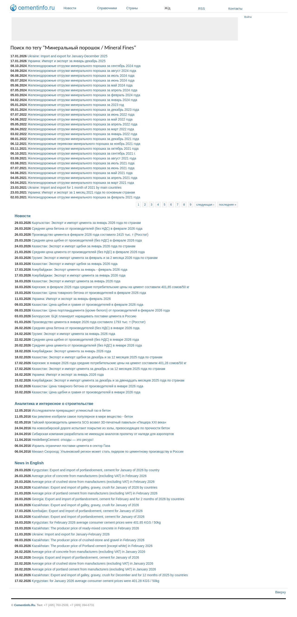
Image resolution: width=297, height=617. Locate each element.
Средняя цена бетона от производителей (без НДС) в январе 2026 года (85, 328)
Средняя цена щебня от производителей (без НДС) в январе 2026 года (85, 339)
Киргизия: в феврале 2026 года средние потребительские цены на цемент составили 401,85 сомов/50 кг (110, 287)
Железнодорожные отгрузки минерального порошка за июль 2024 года (81, 75)
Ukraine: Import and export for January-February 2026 (71, 534)
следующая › (205, 204)
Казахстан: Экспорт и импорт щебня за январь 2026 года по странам (83, 246)
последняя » (227, 204)
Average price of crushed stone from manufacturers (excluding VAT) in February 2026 (93, 481)
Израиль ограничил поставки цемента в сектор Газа (71, 446)
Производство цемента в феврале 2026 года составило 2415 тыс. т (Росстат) (90, 234)
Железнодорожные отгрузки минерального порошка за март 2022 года (81, 129)
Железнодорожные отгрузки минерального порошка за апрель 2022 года (82, 124)
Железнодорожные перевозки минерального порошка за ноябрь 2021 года (84, 144)
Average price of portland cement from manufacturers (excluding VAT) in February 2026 (94, 493)
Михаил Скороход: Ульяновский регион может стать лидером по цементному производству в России (108, 451)
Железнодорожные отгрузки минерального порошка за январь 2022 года (82, 134)
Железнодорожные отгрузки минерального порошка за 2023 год (76, 105)
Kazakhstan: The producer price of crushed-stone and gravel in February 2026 (88, 540)
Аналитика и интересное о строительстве (54, 403)
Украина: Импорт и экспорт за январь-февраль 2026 (71, 299)
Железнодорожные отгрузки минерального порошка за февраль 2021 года (84, 197)
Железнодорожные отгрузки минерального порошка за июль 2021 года (81, 163)
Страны (144, 8)
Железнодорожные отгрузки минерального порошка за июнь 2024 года (81, 80)
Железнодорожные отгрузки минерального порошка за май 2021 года (80, 173)
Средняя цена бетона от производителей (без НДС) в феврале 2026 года (87, 228)
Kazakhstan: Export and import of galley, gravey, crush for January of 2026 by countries (94, 487)
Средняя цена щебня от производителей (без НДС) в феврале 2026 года (87, 240)
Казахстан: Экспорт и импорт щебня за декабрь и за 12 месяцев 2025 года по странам (97, 357)
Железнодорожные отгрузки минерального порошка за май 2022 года (80, 119)
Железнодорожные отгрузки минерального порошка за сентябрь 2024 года (84, 66)
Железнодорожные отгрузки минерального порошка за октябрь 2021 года (83, 148)
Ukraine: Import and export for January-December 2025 (67, 56)
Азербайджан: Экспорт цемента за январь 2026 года (71, 351)
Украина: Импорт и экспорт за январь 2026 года (68, 374)
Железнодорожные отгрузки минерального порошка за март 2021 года (81, 182)
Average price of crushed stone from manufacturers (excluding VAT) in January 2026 (92, 563)
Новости (79, 8)
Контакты (235, 8)
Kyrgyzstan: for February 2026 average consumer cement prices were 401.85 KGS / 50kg (96, 522)
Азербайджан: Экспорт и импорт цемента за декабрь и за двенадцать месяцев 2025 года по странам (108, 380)
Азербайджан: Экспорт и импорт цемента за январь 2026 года (79, 275)
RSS (201, 8)
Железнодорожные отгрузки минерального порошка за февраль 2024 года (84, 95)
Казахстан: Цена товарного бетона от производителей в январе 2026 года (87, 386)
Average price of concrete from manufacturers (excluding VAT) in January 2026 (88, 551)
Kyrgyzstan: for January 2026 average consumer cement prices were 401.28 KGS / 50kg (95, 581)
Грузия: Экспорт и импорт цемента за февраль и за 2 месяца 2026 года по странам (95, 258)
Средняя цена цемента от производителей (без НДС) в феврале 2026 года (88, 252)
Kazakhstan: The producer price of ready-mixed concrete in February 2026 (85, 528)
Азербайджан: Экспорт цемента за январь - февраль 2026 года (79, 269)
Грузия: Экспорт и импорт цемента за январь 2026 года (73, 334)
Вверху (280, 592)
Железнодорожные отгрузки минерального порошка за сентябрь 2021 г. (82, 153)
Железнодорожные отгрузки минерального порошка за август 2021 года (82, 158)
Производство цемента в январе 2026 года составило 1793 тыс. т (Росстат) (88, 322)
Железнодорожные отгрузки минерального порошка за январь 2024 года (82, 100)
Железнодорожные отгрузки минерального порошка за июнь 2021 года (81, 168)
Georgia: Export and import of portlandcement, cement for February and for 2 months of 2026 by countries (108, 499)
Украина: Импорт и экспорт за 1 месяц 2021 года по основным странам (81, 192)
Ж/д (167, 8)
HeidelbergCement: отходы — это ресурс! (63, 440)
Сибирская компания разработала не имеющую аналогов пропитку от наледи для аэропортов (103, 434)
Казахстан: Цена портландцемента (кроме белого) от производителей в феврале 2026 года (101, 310)
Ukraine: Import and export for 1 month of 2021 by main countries (75, 187)
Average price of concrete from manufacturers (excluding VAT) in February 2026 (89, 476)
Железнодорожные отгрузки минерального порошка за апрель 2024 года (82, 90)
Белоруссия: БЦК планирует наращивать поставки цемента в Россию (84, 316)
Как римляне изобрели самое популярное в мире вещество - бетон (82, 416)
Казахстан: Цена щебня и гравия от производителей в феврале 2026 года (87, 304)
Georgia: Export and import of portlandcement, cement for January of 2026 (85, 557)
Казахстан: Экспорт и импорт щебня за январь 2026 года (74, 264)
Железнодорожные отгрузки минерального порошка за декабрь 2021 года (83, 139)
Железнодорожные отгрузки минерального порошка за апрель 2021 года (82, 178)
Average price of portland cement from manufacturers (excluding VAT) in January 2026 (94, 569)
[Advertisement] (125, 29)
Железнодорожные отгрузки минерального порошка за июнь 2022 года (81, 114)
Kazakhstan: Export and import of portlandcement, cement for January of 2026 (88, 516)
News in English (29, 463)
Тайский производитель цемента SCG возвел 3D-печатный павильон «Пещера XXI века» (99, 422)
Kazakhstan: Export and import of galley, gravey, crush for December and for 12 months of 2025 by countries (110, 575)
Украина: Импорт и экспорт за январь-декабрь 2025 (67, 61)
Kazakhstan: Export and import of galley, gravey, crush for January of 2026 (85, 505)
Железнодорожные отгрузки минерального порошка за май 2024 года (80, 85)
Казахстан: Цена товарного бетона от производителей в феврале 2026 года (89, 293)
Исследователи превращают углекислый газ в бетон (71, 410)
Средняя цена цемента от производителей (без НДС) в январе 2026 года (87, 345)
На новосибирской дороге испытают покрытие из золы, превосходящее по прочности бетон (101, 428)
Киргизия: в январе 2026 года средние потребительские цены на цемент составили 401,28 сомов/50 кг (109, 363)
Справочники (110, 8)
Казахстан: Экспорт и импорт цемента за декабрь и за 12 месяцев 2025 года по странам (98, 369)
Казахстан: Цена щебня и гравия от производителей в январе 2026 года (86, 392)
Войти (248, 17)
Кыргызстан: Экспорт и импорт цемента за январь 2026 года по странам (86, 223)
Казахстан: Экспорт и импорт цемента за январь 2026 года (76, 281)
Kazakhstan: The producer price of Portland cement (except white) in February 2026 (92, 546)
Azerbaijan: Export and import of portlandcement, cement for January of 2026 (87, 511)
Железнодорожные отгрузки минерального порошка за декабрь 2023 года (83, 109)
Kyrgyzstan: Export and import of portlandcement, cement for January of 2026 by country (95, 470)
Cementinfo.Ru (24, 605)
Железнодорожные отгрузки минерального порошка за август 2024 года (82, 71)
